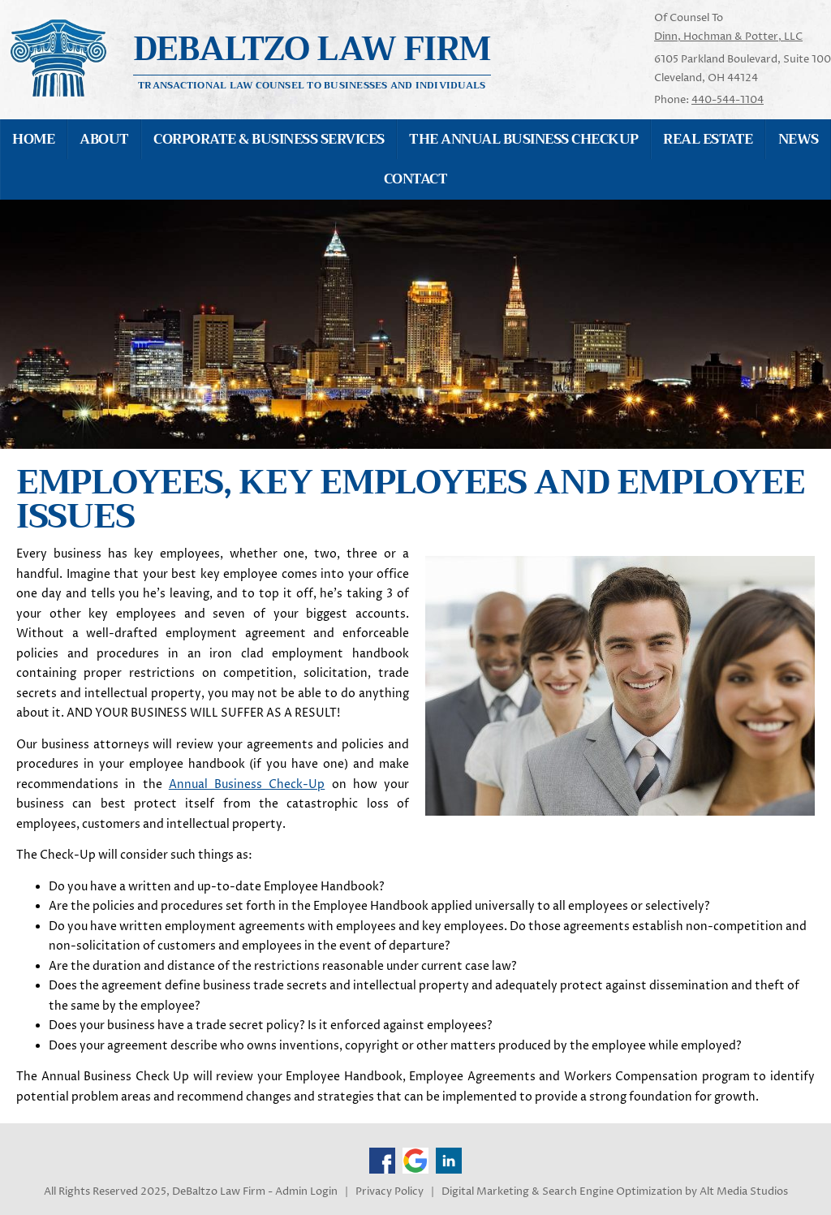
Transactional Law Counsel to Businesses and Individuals (311, 84)
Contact (415, 179)
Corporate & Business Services (268, 139)
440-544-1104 (727, 100)
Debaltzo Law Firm (312, 49)
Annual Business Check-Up (247, 784)
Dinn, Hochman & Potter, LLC (728, 36)
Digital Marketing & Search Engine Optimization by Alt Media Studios (614, 1192)
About (104, 139)
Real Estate (707, 139)
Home (33, 139)
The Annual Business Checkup (523, 139)
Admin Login (306, 1192)
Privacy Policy (389, 1192)
